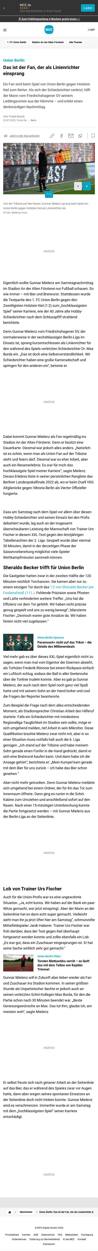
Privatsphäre (12, 1234)
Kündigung (87, 1234)
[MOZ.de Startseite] (49, 29)
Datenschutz (48, 1234)
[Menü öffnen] (5, 30)
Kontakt (82, 1239)
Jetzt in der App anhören (25, 135)
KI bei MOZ (68, 1239)
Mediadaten (71, 1234)
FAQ (60, 1234)
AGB (35, 1234)
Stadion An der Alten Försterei (48, 42)
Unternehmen (19, 1239)
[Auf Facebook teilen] (62, 136)
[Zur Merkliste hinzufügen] (92, 136)
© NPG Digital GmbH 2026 (49, 1227)
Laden (88, 8)
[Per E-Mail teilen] (71, 136)
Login (91, 29)
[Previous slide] (78, 186)
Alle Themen (75, 42)
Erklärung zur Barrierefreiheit (44, 1239)
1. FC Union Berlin (16, 42)
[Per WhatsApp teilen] (80, 136)
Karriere (26, 1234)
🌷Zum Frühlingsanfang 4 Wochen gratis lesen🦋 (49, 19)
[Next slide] (87, 186)
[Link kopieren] (52, 136)
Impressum (49, 1244)
